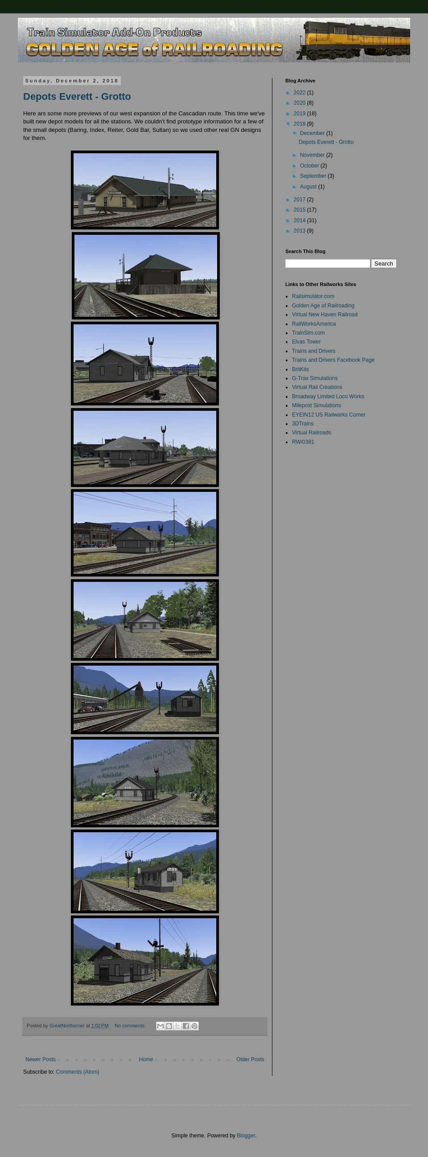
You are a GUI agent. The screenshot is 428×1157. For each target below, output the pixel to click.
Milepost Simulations (316, 405)
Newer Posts (40, 1059)
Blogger (246, 1135)
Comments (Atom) (77, 1072)
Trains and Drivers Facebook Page (333, 360)
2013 (300, 231)
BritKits (300, 369)
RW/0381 (303, 442)
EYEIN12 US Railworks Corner (329, 415)
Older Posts (250, 1059)
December (313, 133)
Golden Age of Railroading (323, 306)
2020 (300, 103)
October (310, 166)
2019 (300, 113)
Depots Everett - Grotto (77, 96)
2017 (300, 199)
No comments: (131, 1025)
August (309, 187)
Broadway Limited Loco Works (328, 396)
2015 (300, 210)
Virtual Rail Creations (317, 387)
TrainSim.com (308, 333)
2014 (300, 220)
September (314, 176)
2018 (300, 124)
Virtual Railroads (311, 432)
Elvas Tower (306, 342)
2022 (300, 93)
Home (146, 1059)
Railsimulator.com (313, 296)
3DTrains (302, 424)
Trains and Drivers (314, 351)
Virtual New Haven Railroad (325, 314)
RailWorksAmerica (314, 324)
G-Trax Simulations (314, 378)
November (313, 155)
